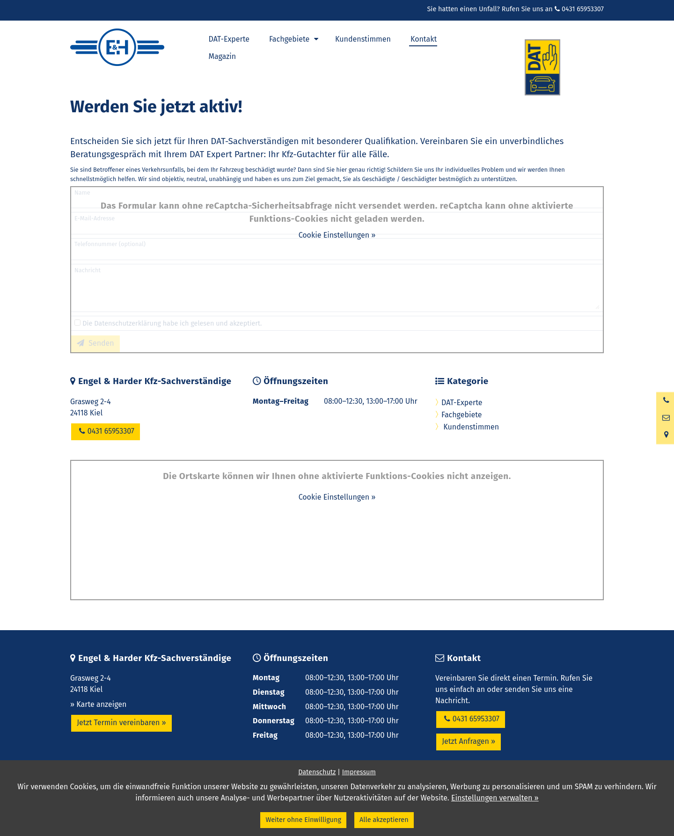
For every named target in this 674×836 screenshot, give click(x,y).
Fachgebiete (461, 414)
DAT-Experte (461, 402)
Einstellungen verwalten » (495, 797)
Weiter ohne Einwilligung (303, 820)
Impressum (359, 772)
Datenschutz (317, 772)
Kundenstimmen (470, 426)
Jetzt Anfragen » (468, 741)
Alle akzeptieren (384, 820)
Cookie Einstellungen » (337, 235)
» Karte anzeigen (98, 704)
